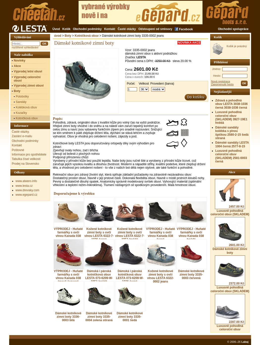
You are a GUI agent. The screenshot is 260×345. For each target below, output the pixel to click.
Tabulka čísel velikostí (26, 159)
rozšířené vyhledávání (25, 47)
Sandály (21, 101)
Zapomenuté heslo (222, 84)
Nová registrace (220, 81)
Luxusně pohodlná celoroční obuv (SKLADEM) (229, 197)
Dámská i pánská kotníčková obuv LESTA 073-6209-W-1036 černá (130, 276)
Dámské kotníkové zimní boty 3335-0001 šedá (130, 317)
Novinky (20, 60)
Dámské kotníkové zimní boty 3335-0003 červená (191, 274)
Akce (17, 65)
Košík (66, 29)
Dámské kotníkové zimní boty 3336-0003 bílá (68, 317)
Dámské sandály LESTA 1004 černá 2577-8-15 (232, 144)
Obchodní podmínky (87, 29)
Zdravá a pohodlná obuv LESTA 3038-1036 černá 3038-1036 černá (231, 104)
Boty (68, 35)
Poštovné (18, 150)
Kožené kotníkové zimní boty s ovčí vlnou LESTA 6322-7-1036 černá (99, 234)
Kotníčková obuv (87, 35)
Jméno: (216, 68)
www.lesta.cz (24, 186)
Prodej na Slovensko (25, 163)
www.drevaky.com (27, 190)
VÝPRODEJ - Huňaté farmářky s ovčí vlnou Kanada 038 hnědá (191, 234)
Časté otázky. (21, 131)
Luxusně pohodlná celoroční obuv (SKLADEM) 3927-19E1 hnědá (231, 117)
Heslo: (217, 75)
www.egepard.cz (26, 194)
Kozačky (21, 112)
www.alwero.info (26, 181)
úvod (57, 35)
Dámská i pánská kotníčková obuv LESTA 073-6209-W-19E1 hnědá (99, 276)
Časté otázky (127, 29)
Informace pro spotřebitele (29, 154)
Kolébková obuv (26, 107)
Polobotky (22, 96)
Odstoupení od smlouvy (155, 29)
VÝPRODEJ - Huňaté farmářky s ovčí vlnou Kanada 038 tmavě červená (68, 276)
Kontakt (109, 29)
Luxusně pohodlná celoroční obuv (230, 312)
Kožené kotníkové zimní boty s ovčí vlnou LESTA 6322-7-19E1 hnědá (129, 234)
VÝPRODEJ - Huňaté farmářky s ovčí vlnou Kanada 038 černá (160, 234)
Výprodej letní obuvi (28, 71)
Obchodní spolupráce (233, 29)
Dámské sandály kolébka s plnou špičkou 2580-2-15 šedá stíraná (232, 133)
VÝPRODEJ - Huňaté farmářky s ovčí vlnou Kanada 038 (68, 232)
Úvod (56, 29)
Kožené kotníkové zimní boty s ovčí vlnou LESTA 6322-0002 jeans (160, 276)
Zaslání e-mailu (22, 136)
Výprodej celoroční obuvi (27, 78)
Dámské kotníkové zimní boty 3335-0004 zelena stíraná (99, 317)
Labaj (245, 341)
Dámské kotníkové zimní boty (230, 235)
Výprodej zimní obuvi (29, 85)
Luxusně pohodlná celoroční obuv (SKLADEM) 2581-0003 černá (231, 156)
